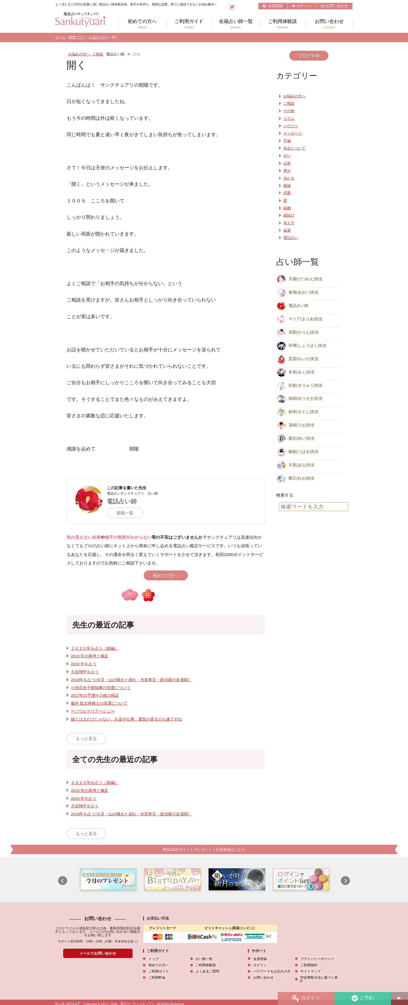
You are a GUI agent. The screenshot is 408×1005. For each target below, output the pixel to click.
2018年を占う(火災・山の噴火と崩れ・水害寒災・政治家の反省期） (131, 680)
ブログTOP (308, 55)
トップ (152, 959)
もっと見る (86, 738)
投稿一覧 (127, 512)
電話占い (290, 238)
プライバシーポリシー (316, 959)
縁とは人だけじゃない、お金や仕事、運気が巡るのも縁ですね (126, 719)
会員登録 (273, 6)
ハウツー (290, 126)
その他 (288, 111)
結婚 (287, 208)
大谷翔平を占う (85, 672)
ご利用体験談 (282, 24)
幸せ (287, 171)
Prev (62, 881)
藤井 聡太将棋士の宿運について (99, 703)
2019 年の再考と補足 (89, 656)
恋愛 (287, 193)
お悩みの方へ (99, 37)
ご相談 (97, 54)
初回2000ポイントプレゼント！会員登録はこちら (204, 849)
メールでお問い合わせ (97, 953)
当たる (288, 178)
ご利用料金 (155, 978)
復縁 (287, 186)
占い (287, 156)
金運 (287, 230)
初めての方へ (142, 24)
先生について (294, 148)
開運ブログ (77, 37)
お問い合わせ (334, 6)
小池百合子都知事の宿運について (100, 688)
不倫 (287, 141)
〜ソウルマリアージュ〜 (92, 711)
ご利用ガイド (189, 24)
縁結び (288, 215)
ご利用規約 (307, 965)
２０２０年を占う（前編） (94, 648)
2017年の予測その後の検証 (95, 695)
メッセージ (292, 133)
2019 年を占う (83, 664)
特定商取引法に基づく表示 (319, 978)
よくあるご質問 (206, 971)
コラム (288, 119)
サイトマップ (309, 971)
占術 (287, 163)
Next (345, 881)
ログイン (301, 6)
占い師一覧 (203, 959)
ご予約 (362, 998)
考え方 (288, 223)
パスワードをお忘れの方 (271, 971)
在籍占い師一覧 (235, 24)
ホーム (60, 37)
